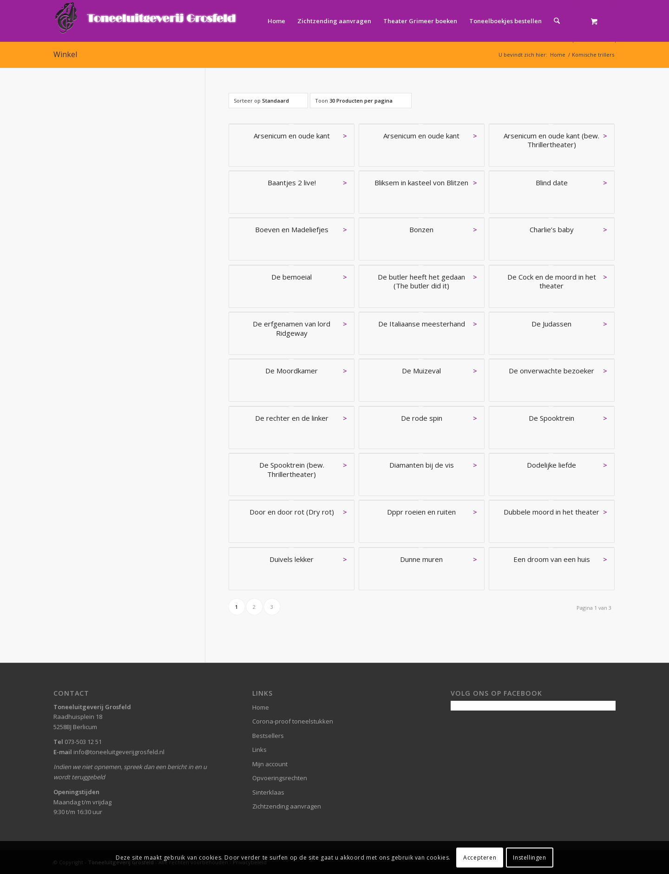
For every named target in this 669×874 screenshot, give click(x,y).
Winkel (65, 54)
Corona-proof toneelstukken (292, 721)
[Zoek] (557, 20)
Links (259, 749)
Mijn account (270, 764)
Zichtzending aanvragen (286, 806)
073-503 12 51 (83, 741)
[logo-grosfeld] (146, 20)
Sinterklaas (268, 792)
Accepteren (479, 857)
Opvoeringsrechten (279, 778)
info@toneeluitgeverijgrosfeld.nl (118, 752)
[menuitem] (276, 20)
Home (260, 707)
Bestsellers (268, 735)
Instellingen (529, 857)
